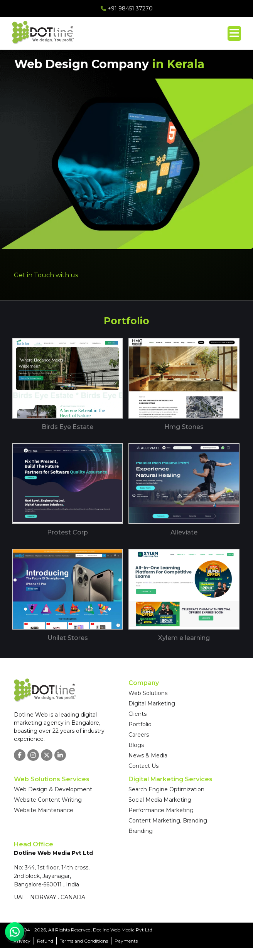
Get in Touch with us (46, 275)
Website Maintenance (43, 810)
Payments (126, 941)
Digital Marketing (151, 703)
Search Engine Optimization (166, 789)
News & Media (147, 755)
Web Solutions (147, 693)
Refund (45, 941)
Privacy (21, 941)
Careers (138, 734)
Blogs (136, 745)
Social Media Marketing (159, 799)
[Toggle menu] (234, 33)
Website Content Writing (48, 799)
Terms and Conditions (84, 941)
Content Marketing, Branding (167, 820)
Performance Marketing (161, 810)
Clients (137, 713)
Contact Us (143, 765)
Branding (140, 830)
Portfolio (140, 724)
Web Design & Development (53, 789)
